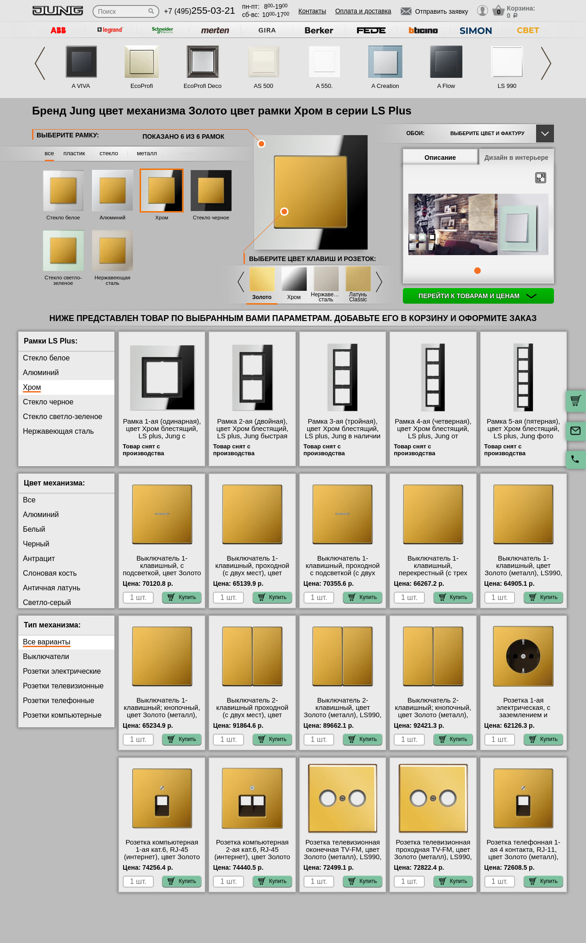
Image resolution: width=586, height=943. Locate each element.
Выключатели (46, 656)
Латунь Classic (358, 297)
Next (546, 63)
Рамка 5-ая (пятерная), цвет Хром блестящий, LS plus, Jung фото (523, 429)
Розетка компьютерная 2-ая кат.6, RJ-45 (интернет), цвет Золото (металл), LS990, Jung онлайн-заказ (252, 857)
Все (29, 500)
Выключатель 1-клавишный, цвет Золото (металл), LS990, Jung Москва (523, 569)
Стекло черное (211, 217)
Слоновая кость (50, 573)
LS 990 (507, 85)
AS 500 (263, 85)
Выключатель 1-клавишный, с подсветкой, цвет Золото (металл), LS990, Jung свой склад (162, 573)
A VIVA (80, 85)
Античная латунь (52, 588)
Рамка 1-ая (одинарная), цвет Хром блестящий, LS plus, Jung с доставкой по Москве (162, 432)
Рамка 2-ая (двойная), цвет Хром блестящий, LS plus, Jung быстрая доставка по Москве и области (252, 436)
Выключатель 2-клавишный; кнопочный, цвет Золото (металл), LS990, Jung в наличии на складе (433, 715)
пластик (74, 153)
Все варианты (47, 642)
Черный (36, 544)
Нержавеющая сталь (112, 280)
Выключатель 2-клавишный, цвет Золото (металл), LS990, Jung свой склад (343, 711)
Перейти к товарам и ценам (477, 296)
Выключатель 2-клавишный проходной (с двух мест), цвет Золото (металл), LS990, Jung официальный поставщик (252, 719)
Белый (34, 529)
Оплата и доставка (363, 11)
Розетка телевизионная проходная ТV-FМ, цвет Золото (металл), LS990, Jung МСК (433, 853)
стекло (109, 153)
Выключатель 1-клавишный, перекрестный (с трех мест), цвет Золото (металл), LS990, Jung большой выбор (433, 577)
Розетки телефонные (58, 700)
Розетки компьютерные (62, 715)
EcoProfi (141, 85)
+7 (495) (199, 11)
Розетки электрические (62, 671)
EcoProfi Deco (203, 85)
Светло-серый (47, 602)
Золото (261, 297)
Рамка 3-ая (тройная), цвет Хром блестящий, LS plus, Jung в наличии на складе (343, 432)
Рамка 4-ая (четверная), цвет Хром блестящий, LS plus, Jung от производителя (433, 432)
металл (147, 153)
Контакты (312, 11)
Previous (39, 63)
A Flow (446, 85)
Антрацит (39, 558)
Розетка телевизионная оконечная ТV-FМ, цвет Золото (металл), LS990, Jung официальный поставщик (343, 857)
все (49, 153)
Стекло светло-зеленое (62, 280)
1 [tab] (477, 270)
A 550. (324, 85)
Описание (440, 157)
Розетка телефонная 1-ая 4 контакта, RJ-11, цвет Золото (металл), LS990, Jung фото (523, 853)
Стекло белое (63, 217)
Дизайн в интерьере (516, 157)
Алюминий (112, 217)
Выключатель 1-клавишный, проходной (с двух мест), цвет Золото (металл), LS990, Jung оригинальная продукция (252, 577)
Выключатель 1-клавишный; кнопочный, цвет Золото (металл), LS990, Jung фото (162, 711)
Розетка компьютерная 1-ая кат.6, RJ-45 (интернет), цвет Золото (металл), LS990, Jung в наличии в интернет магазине (162, 861)
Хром (161, 217)
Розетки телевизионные (63, 686)
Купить (182, 597)
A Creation (385, 85)
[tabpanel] (478, 225)
